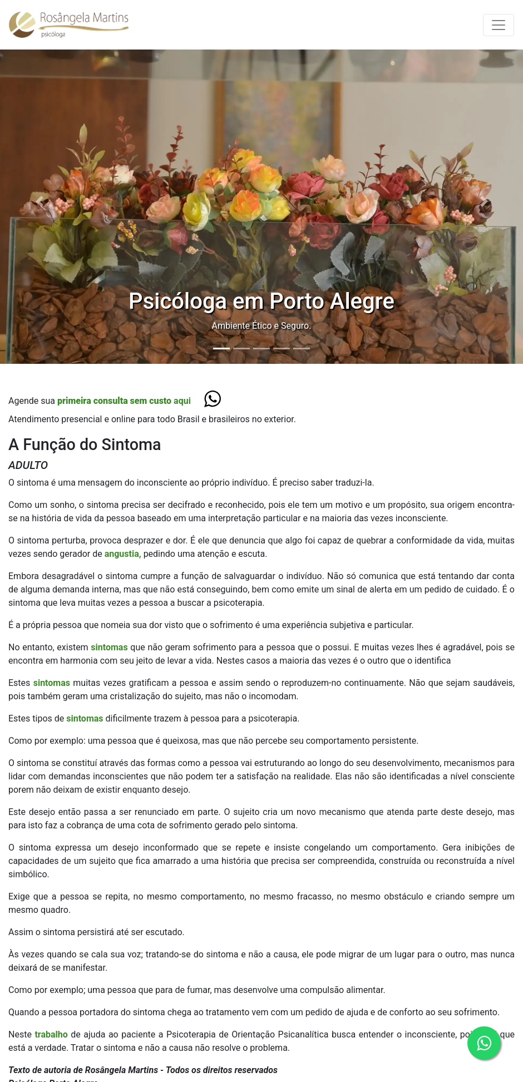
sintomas (110, 647)
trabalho (52, 1034)
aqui (124, 401)
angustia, (123, 554)
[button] (39, 201)
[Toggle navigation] (498, 25)
